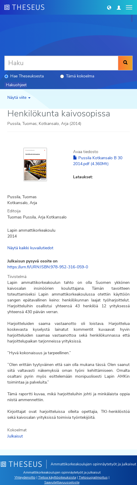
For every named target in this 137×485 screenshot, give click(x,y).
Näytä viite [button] (19, 97)
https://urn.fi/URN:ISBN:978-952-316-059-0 (47, 267)
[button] (109, 7)
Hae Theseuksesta (24, 76)
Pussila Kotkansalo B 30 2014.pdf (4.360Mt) (97, 161)
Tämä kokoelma (77, 76)
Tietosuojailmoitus (93, 477)
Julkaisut (15, 436)
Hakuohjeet (16, 85)
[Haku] (61, 63)
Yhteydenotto (24, 477)
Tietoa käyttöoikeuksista (57, 477)
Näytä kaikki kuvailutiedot (30, 248)
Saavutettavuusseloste (62, 482)
